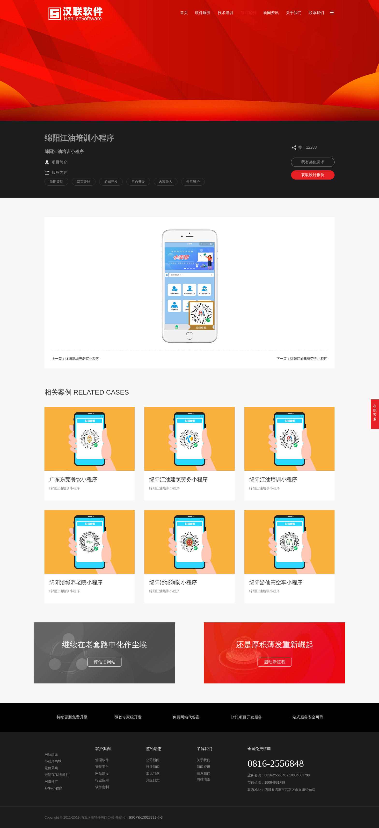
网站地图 (203, 779)
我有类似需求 (312, 162)
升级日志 (153, 780)
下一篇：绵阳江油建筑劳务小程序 (302, 359)
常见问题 (153, 773)
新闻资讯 (271, 13)
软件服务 (203, 13)
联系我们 (316, 13)
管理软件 (102, 760)
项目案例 (248, 13)
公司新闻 (153, 760)
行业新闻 (153, 767)
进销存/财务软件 (56, 775)
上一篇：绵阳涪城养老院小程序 (75, 359)
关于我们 (293, 13)
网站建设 (51, 754)
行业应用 (102, 780)
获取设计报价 (312, 175)
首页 (184, 13)
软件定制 (102, 787)
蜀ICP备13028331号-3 (146, 817)
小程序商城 (52, 761)
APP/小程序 (53, 788)
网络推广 (51, 781)
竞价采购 (51, 768)
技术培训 (225, 13)
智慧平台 (102, 767)
